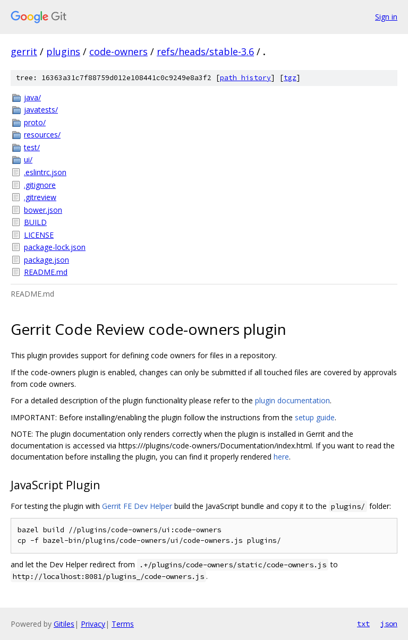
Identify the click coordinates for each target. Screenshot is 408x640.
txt (363, 623)
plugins (63, 51)
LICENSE (39, 235)
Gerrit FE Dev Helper (137, 506)
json (388, 623)
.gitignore (40, 185)
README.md (45, 272)
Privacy (93, 624)
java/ (32, 97)
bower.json (43, 210)
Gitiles (64, 624)
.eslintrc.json (45, 172)
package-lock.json (55, 247)
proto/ (35, 122)
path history (245, 77)
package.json (46, 260)
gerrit (24, 51)
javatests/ (41, 110)
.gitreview (40, 197)
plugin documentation (292, 400)
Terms (123, 624)
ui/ (28, 159)
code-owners (118, 51)
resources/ (42, 134)
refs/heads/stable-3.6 (205, 51)
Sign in (386, 17)
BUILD (35, 222)
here (281, 457)
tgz (290, 77)
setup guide (315, 417)
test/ (32, 147)
